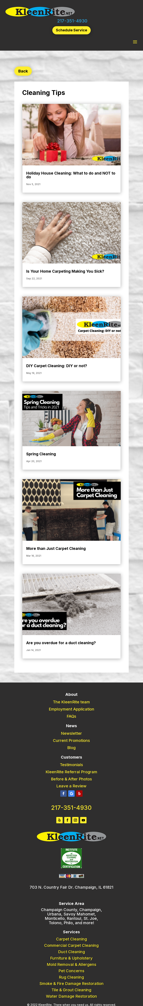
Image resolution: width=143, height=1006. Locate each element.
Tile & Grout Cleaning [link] (71, 990)
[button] (135, 42)
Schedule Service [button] (71, 30)
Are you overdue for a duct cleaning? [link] (61, 643)
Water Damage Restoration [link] (71, 996)
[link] (40, 16)
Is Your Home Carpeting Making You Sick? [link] (65, 271)
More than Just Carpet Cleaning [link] (56, 548)
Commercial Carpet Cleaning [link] (71, 945)
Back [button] (23, 71)
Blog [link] (71, 747)
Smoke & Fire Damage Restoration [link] (71, 983)
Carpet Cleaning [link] (71, 939)
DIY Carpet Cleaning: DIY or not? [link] (56, 366)
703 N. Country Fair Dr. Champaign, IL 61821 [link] (71, 887)
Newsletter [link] (71, 733)
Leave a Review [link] (71, 786)
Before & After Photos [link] (71, 779)
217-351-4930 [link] (72, 20)
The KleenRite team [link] (71, 702)
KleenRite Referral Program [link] (71, 771)
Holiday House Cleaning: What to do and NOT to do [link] (70, 175)
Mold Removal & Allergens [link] (71, 964)
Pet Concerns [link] (71, 970)
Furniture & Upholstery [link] (71, 958)
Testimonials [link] (71, 764)
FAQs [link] (71, 716)
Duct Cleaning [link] (71, 951)
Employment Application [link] (71, 709)
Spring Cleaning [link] (41, 454)
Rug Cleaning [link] (71, 977)
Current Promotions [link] (71, 740)
